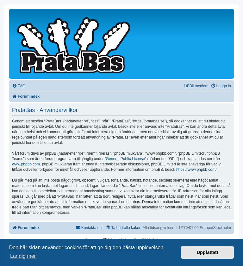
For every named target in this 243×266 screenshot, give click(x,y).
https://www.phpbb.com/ (196, 169)
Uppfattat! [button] (207, 252)
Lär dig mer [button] (23, 256)
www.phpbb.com (26, 164)
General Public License (125, 159)
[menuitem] (18, 86)
